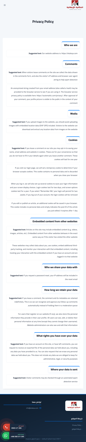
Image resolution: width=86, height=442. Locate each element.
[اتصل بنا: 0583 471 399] (14, 427)
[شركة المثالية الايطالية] (73, 406)
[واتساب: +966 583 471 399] (14, 435)
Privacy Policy (76, 425)
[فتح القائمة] (5, 5)
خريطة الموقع (76, 429)
